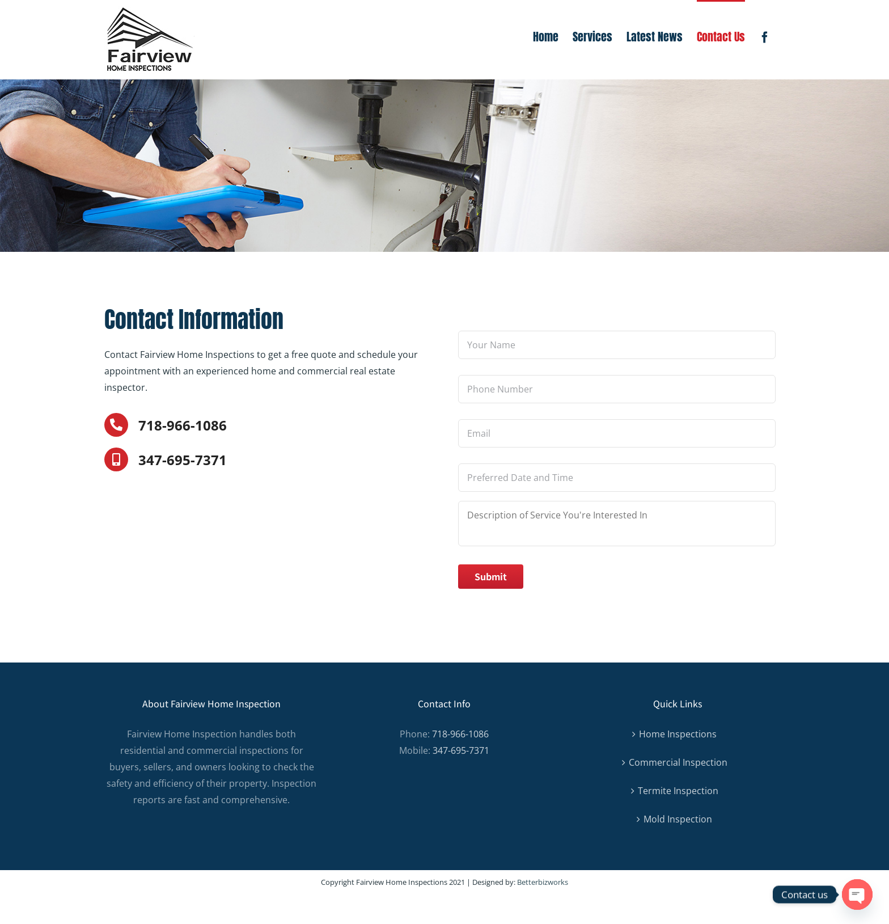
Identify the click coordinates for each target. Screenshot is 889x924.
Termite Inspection (678, 790)
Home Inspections (678, 734)
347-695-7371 (182, 459)
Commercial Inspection (678, 762)
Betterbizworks (542, 882)
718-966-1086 (182, 425)
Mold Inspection (678, 819)
